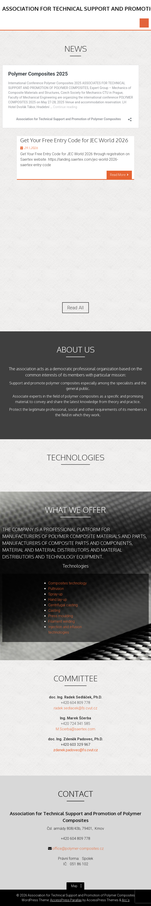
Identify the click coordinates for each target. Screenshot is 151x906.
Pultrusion (56, 588)
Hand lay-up (57, 599)
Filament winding (61, 621)
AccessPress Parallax (66, 900)
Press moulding (60, 616)
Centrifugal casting (63, 605)
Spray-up (55, 594)
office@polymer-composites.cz (78, 848)
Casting (54, 610)
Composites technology (67, 583)
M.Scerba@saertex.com (75, 729)
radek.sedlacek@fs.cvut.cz (75, 708)
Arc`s (126, 900)
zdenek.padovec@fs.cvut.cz (75, 750)
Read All (75, 307)
